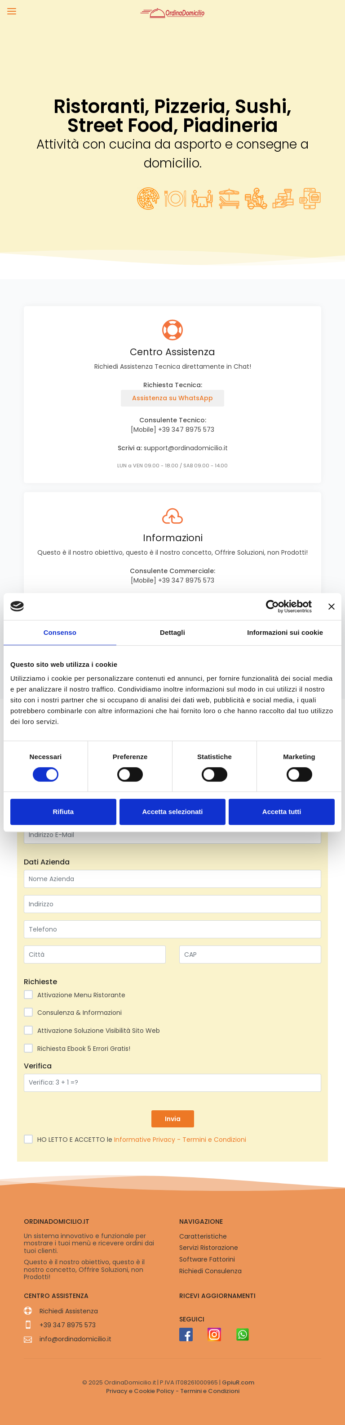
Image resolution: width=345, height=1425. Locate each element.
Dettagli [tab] (172, 632)
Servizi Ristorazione (208, 1248)
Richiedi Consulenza (210, 1271)
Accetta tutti (281, 811)
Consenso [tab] (60, 632)
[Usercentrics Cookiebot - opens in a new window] (272, 606)
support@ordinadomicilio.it (186, 447)
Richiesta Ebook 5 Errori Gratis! (80, 1048)
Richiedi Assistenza (69, 1311)
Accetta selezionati (172, 811)
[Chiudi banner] (331, 606)
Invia (173, 1118)
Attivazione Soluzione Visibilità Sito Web (95, 1030)
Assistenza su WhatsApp (172, 398)
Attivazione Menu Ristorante (77, 995)
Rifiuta (63, 811)
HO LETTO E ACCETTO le (138, 1139)
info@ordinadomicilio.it (75, 1339)
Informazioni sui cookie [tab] (285, 632)
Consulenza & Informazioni (76, 1012)
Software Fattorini (207, 1259)
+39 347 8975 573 (186, 429)
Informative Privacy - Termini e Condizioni (179, 1139)
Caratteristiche (203, 1236)
